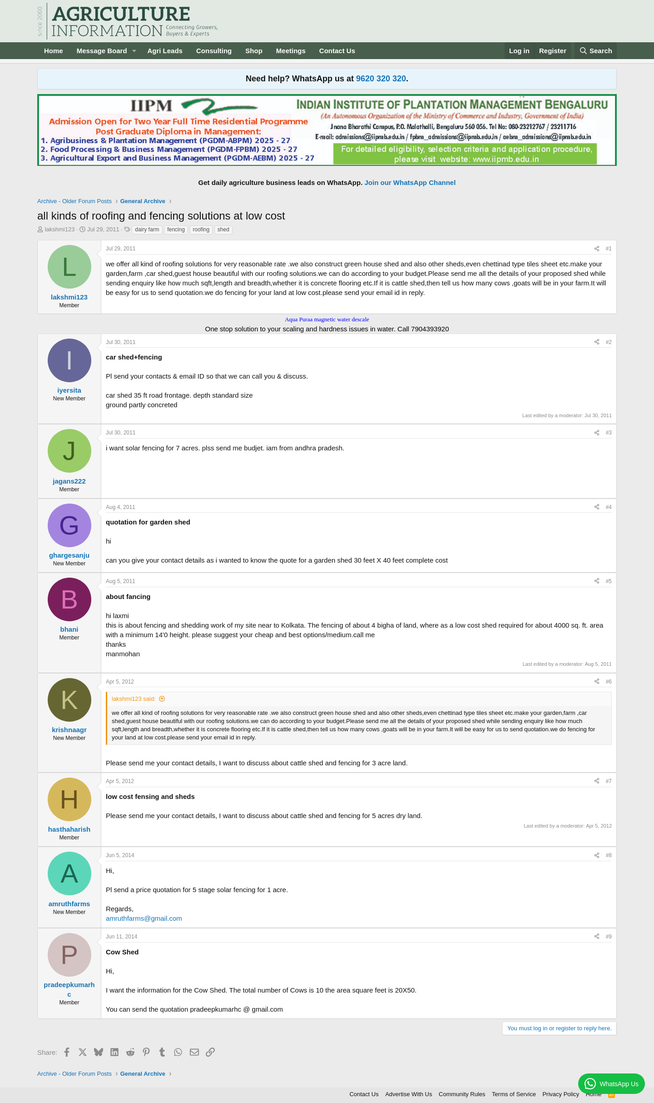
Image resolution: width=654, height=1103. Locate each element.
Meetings (291, 51)
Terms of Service (514, 1094)
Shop (254, 51)
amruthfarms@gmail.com (144, 918)
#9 (609, 936)
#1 (609, 248)
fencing (176, 229)
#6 (609, 682)
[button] (134, 50)
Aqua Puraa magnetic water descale (327, 319)
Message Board (102, 51)
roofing (201, 229)
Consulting (214, 51)
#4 (609, 507)
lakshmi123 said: (134, 698)
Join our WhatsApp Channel (410, 182)
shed (223, 229)
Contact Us (337, 51)
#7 (609, 781)
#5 (609, 581)
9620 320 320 (381, 78)
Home (53, 51)
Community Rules (462, 1094)
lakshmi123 (60, 229)
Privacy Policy (560, 1094)
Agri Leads (165, 51)
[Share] (597, 249)
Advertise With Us (408, 1094)
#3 (609, 432)
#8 (609, 855)
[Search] (596, 50)
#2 (609, 342)
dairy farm (147, 229)
